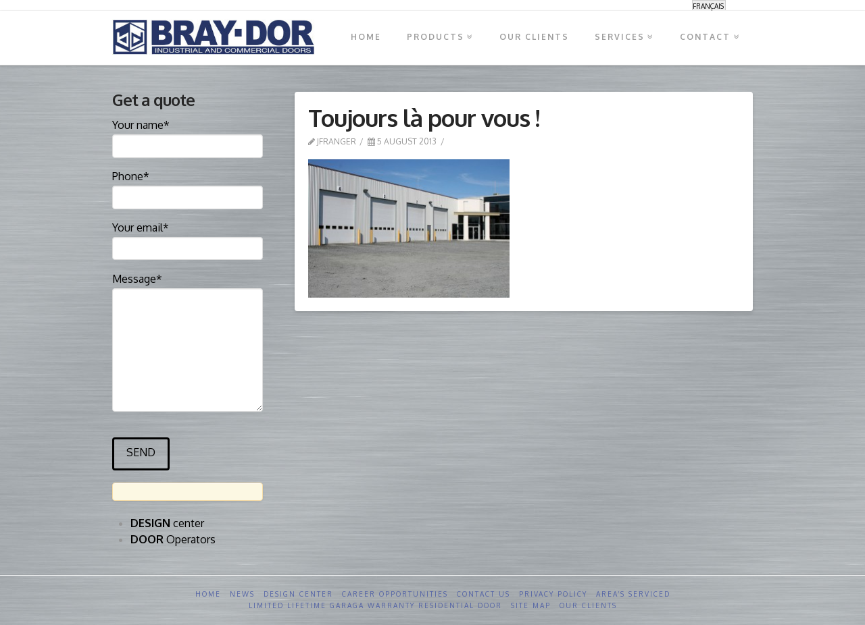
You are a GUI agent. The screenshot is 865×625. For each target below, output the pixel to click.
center (167, 523)
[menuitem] (709, 6)
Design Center (298, 594)
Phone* (187, 187)
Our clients (588, 605)
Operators (173, 539)
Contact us (483, 594)
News (242, 594)
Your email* (187, 239)
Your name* (187, 136)
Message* (187, 288)
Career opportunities (395, 594)
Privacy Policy (553, 594)
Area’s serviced (633, 594)
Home (208, 594)
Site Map (531, 605)
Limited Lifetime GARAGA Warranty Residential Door (375, 605)
